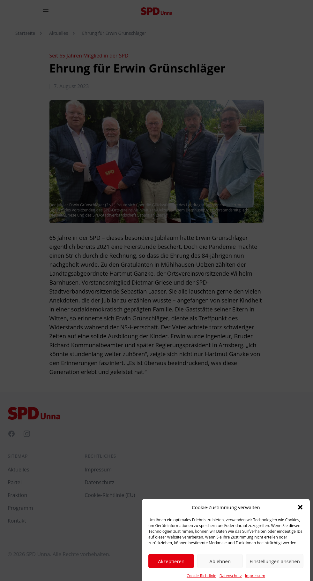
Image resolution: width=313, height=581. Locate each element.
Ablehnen (220, 566)
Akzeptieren (171, 566)
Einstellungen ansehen (275, 566)
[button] (300, 512)
